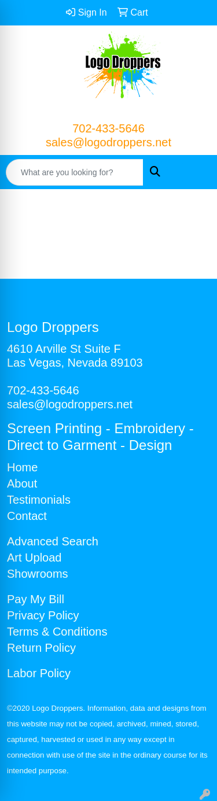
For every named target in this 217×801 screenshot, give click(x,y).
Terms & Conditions (57, 631)
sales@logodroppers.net (108, 142)
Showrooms (37, 573)
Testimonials (39, 499)
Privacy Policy (43, 615)
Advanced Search (52, 541)
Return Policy (41, 647)
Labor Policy (39, 673)
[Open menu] (193, 172)
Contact (27, 516)
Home (22, 467)
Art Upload (34, 557)
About (22, 483)
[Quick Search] (75, 172)
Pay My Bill (35, 599)
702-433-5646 (108, 128)
